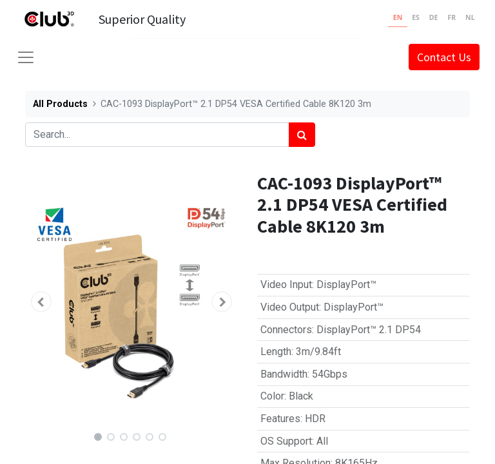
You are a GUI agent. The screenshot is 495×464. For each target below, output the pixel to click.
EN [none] (397, 17)
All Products (60, 104)
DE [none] (433, 17)
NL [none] (469, 17)
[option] (416, 19)
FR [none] (451, 17)
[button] (41, 301)
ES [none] (416, 17)
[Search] (302, 134)
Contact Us (444, 57)
